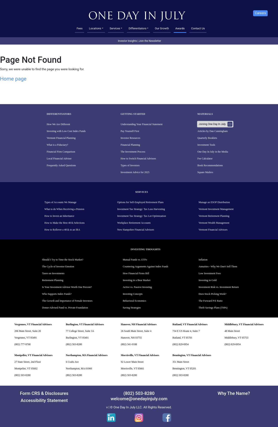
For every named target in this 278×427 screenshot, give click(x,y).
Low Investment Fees (210, 273)
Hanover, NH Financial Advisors (138, 324)
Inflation (203, 259)
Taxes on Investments (53, 273)
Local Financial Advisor (59, 158)
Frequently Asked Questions (61, 165)
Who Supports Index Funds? (56, 293)
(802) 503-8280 (74, 344)
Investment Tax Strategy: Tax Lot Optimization (141, 215)
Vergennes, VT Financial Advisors (33, 324)
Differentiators (137, 28)
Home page (13, 79)
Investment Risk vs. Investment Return (219, 287)
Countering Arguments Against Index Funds (145, 266)
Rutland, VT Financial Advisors (190, 324)
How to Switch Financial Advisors (138, 158)
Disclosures (56, 393)
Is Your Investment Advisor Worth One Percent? (67, 287)
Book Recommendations (210, 165)
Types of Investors (130, 165)
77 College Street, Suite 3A (80, 331)
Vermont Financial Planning (61, 137)
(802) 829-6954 (181, 344)
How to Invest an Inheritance (59, 215)
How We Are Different (58, 124)
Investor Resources (130, 137)
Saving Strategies (132, 307)
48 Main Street (232, 331)
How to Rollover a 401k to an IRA (62, 229)
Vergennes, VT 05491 (25, 337)
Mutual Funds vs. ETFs (135, 259)
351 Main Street (181, 361)
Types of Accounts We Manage (60, 202)
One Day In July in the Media (212, 151)
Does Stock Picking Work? (212, 293)
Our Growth (162, 28)
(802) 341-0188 (129, 344)
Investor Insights (127, 40)
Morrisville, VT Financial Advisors (140, 355)
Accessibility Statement (44, 400)
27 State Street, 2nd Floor (27, 361)
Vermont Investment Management (216, 209)
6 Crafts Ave (72, 361)
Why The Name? (234, 393)
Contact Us (198, 28)
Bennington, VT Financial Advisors (192, 355)
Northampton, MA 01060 (79, 368)
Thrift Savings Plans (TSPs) (213, 307)
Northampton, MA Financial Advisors (87, 355)
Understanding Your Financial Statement (142, 124)
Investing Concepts (133, 293)
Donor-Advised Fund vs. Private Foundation (65, 307)
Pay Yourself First (130, 131)
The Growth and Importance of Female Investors (67, 300)
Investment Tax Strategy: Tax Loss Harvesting (141, 209)
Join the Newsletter (150, 40)
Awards (180, 28)
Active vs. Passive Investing (137, 287)
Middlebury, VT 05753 (236, 337)
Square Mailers (205, 172)
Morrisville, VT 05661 (132, 368)
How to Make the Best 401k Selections (64, 222)
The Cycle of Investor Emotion (58, 266)
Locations (95, 28)
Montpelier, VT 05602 (25, 368)
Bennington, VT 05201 (184, 368)
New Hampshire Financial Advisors (135, 229)
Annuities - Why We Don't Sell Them (218, 266)
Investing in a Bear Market (136, 280)
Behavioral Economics (134, 300)
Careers (260, 13)
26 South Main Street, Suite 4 (136, 331)
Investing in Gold (208, 280)
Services (115, 28)
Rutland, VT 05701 (183, 337)
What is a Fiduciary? (57, 144)
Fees (80, 28)
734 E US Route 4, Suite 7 (186, 331)
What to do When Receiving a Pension (64, 209)
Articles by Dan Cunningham (212, 131)
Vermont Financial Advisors (213, 229)
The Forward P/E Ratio (211, 300)
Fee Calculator (205, 158)
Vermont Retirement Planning (214, 215)
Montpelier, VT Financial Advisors (33, 355)
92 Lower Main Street (132, 361)
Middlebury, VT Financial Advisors (244, 324)
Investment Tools (206, 144)
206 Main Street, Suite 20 (27, 331)
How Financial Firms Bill (136, 273)
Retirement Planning (52, 280)
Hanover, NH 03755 (131, 337)
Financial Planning (130, 144)
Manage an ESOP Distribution (214, 202)
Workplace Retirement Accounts (134, 222)
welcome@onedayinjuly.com (139, 398)
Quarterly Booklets (207, 137)
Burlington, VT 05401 (77, 337)
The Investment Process (133, 151)
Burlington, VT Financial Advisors (85, 324)
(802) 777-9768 (22, 344)
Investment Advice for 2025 (135, 172)
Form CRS (30, 393)
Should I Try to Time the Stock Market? (62, 259)
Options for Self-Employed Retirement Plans (140, 202)
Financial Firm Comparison (61, 151)
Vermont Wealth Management (214, 222)
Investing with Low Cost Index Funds (66, 131)
